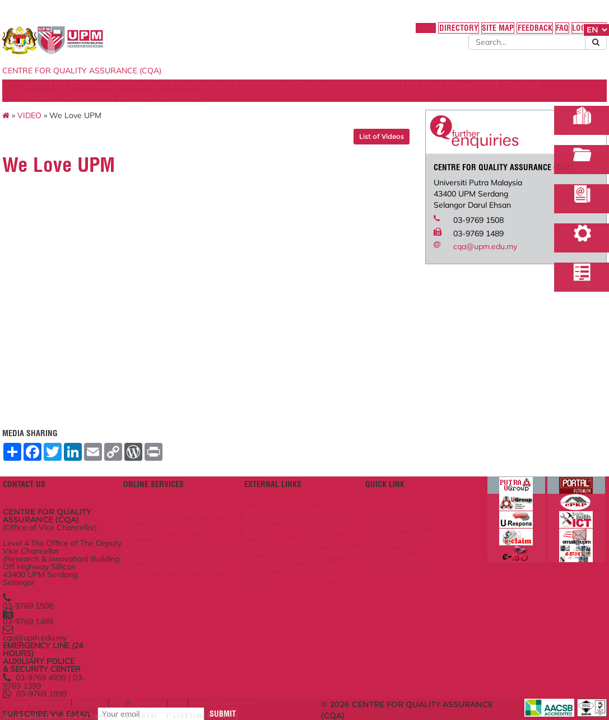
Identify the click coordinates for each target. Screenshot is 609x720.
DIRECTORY (378, 33)
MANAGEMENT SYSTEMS (295, 97)
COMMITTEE (479, 97)
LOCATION (527, 33)
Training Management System (203, 540)
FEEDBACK (462, 33)
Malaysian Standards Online (395, 491)
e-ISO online (379, 536)
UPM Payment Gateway (399, 525)
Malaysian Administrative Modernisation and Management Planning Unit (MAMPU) (301, 551)
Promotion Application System (203, 589)
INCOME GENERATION (251, 108)
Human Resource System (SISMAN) (208, 521)
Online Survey (189, 506)
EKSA (81, 108)
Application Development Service (394, 562)
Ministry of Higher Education (292, 491)
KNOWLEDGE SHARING (149, 108)
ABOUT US (92, 97)
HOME (341, 33)
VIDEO (90, 133)
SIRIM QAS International (303, 506)
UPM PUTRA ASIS (389, 577)
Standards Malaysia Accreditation (393, 510)
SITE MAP (421, 33)
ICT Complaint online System (200, 491)
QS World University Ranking (295, 581)
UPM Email (377, 547)
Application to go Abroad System (194, 558)
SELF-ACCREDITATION (400, 97)
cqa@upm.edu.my (461, 275)
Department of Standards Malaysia (296, 600)
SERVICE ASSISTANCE (349, 108)
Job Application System (204, 573)
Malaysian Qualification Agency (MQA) (301, 521)
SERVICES (215, 97)
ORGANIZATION (154, 97)
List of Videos (357, 153)
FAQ (495, 33)
